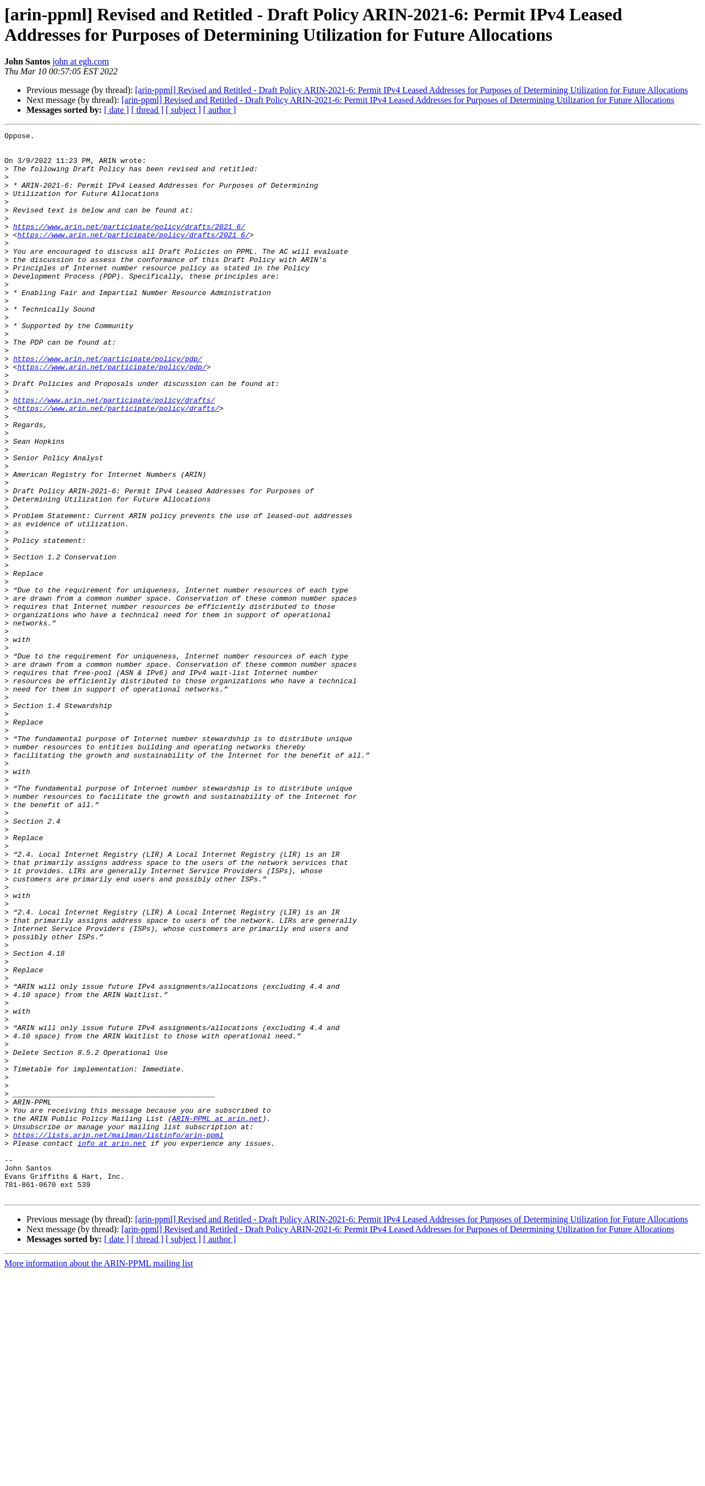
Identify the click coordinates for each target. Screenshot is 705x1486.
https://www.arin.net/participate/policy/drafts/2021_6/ (129, 246)
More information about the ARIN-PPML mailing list (98, 1476)
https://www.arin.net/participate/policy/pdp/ (107, 405)
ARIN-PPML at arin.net (217, 1316)
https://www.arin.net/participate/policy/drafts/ (114, 454)
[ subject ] (183, 110)
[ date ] (116, 110)
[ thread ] (147, 110)
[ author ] (219, 110)
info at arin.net (112, 1346)
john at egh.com (80, 61)
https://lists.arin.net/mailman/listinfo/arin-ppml (118, 1336)
